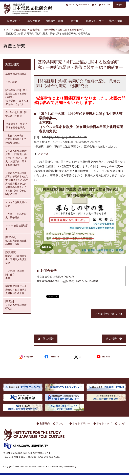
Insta (71, 4)
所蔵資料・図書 (54, 20)
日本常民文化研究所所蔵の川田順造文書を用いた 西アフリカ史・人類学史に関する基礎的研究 (16, 157)
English (119, 4)
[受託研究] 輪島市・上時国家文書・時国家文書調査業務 (16, 257)
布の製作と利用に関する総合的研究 (16, 114)
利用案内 (45, 423)
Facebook (84, 4)
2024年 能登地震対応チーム (16, 227)
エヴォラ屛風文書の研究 (16, 204)
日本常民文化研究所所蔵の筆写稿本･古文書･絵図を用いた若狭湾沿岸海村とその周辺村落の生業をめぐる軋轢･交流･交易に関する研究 (16, 184)
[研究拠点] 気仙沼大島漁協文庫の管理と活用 (16, 241)
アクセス (43, 153)
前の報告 (48, 338)
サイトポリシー (81, 423)
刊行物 (74, 20)
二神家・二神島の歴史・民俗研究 (16, 216)
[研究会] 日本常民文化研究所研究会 (16, 305)
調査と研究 (34, 20)
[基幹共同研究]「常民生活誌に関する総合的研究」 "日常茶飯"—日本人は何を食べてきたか (16, 97)
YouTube (106, 4)
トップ (6, 29)
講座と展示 (115, 20)
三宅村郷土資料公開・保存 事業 (14, 274)
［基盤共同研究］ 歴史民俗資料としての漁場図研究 (16, 139)
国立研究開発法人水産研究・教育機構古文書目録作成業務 (16, 290)
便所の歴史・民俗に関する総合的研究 (64, 29)
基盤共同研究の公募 (16, 74)
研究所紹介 (13, 20)
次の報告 (111, 338)
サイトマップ (104, 423)
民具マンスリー (95, 20)
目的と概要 (11, 82)
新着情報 (35, 29)
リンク (122, 423)
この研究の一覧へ (106, 313)
